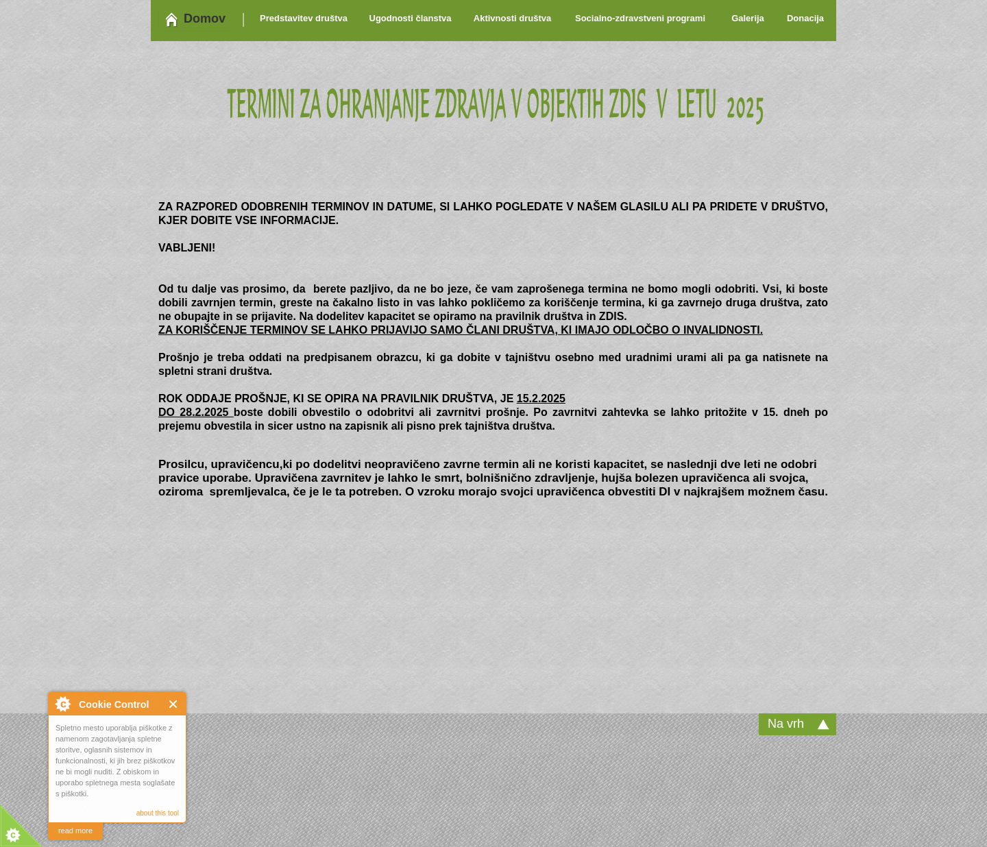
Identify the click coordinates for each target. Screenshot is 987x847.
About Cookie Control (62, 703)
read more (75, 830)
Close (173, 704)
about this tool (157, 813)
